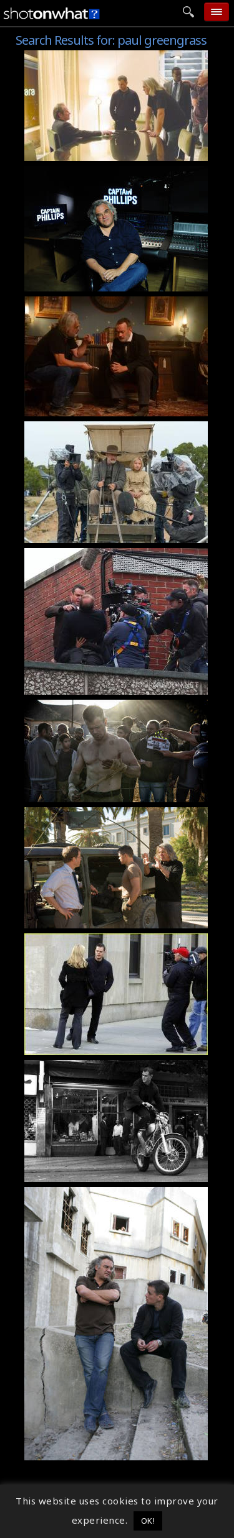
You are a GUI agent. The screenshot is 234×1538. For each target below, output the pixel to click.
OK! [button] (148, 1520)
